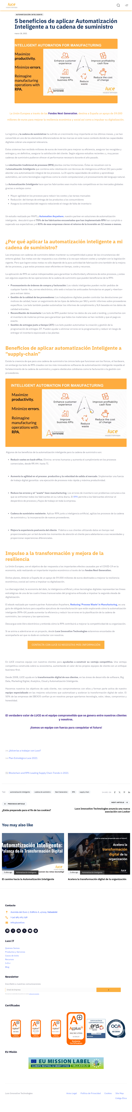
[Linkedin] (129, 795)
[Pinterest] (124, 795)
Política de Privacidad (91, 1096)
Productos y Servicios (15, 955)
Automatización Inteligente (29, 17)
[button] (119, 5)
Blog (7, 970)
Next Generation (61, 795)
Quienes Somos (12, 951)
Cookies (108, 1096)
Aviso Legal (71, 1096)
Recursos (9, 962)
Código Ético (121, 1101)
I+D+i (7, 966)
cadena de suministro (43, 795)
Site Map (120, 1096)
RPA (73, 795)
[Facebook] (115, 795)
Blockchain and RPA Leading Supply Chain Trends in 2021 (39, 775)
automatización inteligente (20, 795)
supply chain (84, 795)
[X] (120, 795)
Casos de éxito (12, 958)
